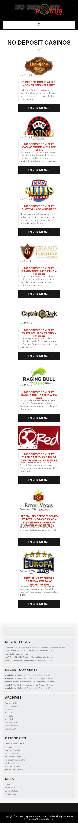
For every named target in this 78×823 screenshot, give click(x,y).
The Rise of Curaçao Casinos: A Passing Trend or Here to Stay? (30, 650)
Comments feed (11, 791)
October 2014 (10, 729)
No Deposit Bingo (12, 753)
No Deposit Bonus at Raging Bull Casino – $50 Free (39, 395)
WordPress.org (11, 794)
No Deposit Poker (12, 763)
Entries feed (10, 787)
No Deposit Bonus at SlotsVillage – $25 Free (35, 675)
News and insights (12, 750)
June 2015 (9, 716)
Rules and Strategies (13, 766)
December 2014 (11, 725)
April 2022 (9, 709)
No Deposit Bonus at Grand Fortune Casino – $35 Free (38, 271)
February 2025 (11, 703)
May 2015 (9, 719)
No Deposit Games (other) (15, 760)
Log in (7, 784)
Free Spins (9, 747)
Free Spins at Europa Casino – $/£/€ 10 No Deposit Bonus (39, 581)
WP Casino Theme (34, 819)
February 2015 (11, 722)
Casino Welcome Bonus (14, 743)
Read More (39, 108)
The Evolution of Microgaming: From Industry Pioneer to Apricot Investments (36, 647)
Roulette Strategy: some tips (16, 654)
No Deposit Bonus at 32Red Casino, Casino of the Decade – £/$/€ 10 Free (39, 457)
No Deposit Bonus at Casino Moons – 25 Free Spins (39, 147)
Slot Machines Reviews (14, 769)
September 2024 (12, 706)
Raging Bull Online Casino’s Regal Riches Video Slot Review (28, 660)
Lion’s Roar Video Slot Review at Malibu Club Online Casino (29, 657)
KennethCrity (10, 681)
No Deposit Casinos (13, 756)
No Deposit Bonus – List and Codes (38, 816)
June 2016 (9, 712)
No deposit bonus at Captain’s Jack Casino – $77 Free (39, 333)
